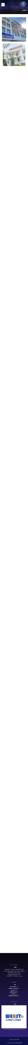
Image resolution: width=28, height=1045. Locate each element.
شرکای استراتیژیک (14, 995)
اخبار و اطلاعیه (14, 992)
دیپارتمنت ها (14, 986)
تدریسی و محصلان (14, 988)
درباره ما (14, 990)
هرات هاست (11, 1039)
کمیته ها (14, 993)
